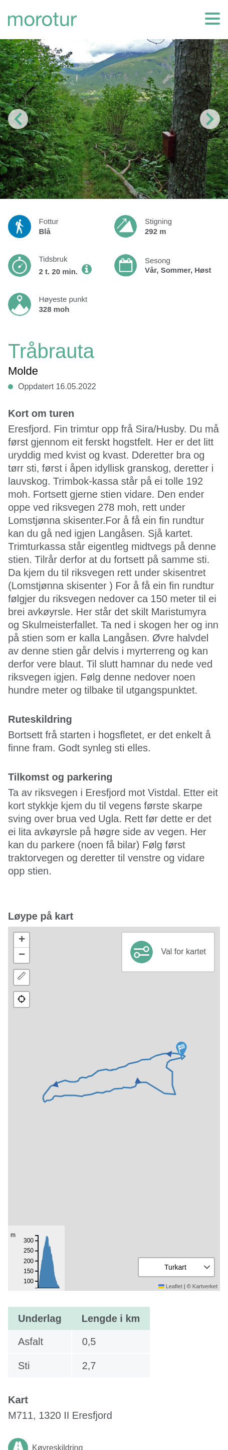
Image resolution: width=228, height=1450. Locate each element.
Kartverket (204, 1286)
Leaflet (170, 1286)
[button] (181, 1050)
